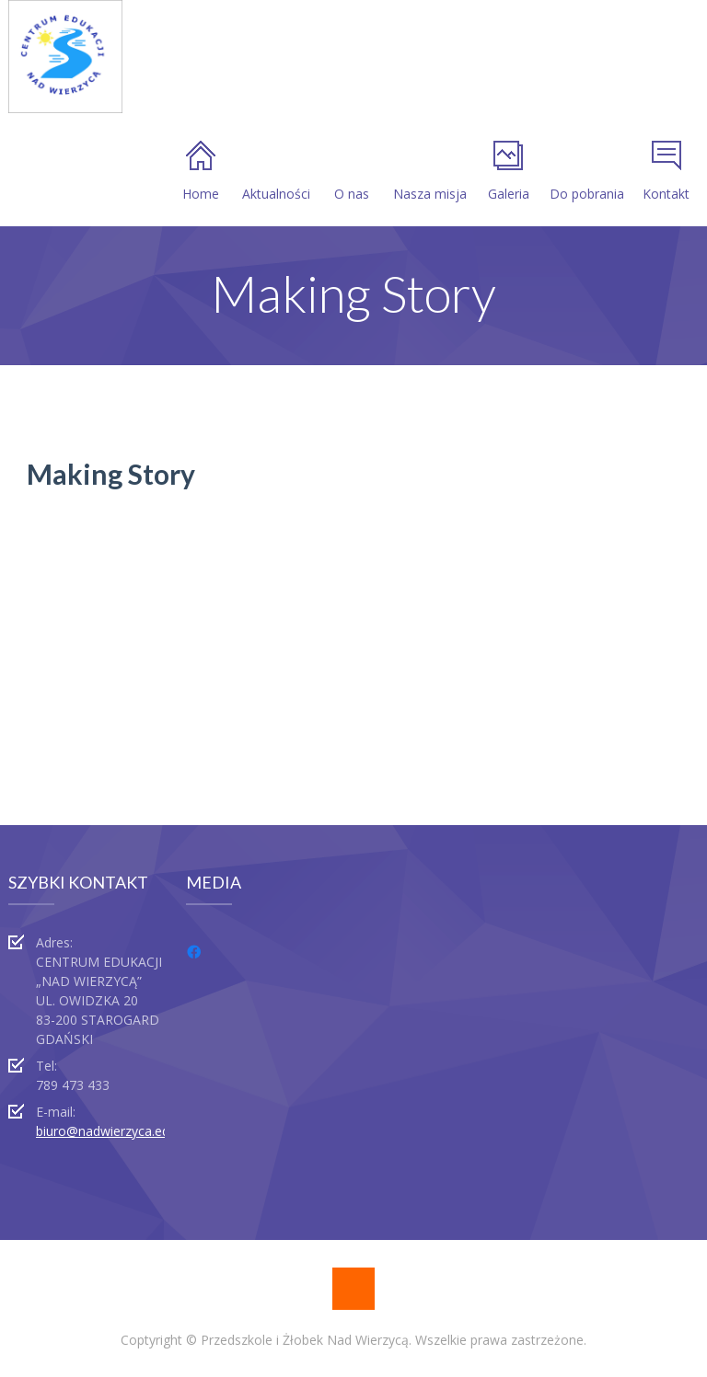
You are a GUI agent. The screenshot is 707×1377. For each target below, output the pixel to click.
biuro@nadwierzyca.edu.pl (113, 1131)
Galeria (508, 171)
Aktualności (276, 171)
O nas (351, 171)
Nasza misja (430, 171)
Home (200, 171)
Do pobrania (587, 171)
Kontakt (666, 171)
